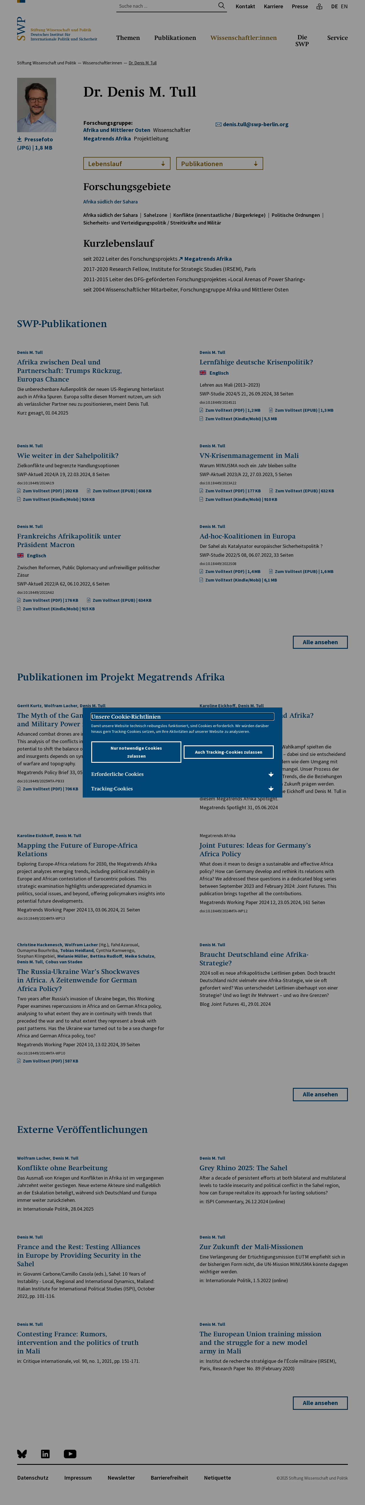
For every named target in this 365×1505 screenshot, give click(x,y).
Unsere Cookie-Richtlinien (126, 716)
